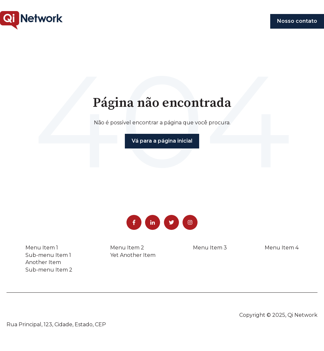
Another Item (43, 262)
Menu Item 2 (127, 248)
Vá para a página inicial (162, 141)
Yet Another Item (132, 255)
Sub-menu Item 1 (48, 255)
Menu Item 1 (41, 248)
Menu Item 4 (282, 248)
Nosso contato (297, 21)
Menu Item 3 (210, 248)
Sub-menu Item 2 (48, 270)
